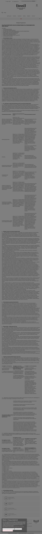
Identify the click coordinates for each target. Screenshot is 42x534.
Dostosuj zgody (18, 529)
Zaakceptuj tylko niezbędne (8, 529)
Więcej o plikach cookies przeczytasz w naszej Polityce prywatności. (13, 526)
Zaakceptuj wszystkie (7, 530)
